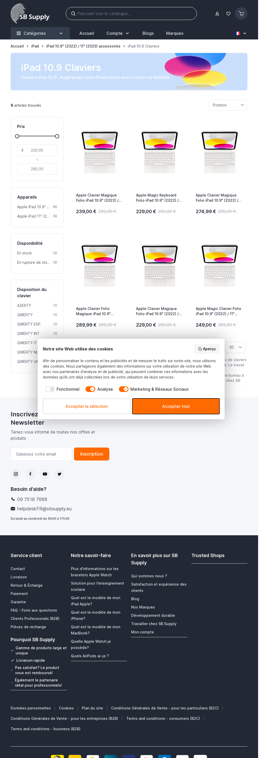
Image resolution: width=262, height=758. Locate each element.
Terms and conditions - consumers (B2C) (163, 718)
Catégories (40, 33)
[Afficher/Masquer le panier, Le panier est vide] (241, 13)
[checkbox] (61, 389)
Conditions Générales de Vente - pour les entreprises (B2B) (64, 718)
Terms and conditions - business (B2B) (45, 728)
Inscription (91, 454)
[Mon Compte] (118, 33)
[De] (37, 150)
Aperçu (207, 349)
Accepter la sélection (86, 406)
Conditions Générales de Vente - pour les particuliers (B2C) (165, 708)
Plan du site (92, 708)
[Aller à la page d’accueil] (17, 46)
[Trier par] (228, 105)
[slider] (17, 136)
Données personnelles (31, 708)
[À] (37, 169)
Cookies (66, 708)
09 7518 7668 (32, 499)
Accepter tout (176, 406)
